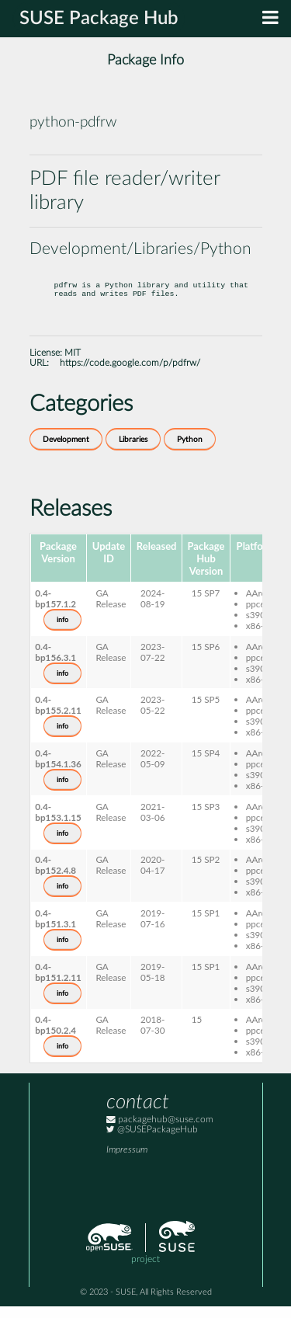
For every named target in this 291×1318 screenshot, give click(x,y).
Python (190, 451)
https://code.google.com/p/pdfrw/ (130, 374)
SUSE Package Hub (98, 18)
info (62, 631)
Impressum (126, 1161)
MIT (72, 364)
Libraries (133, 451)
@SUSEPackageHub (152, 1141)
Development (66, 451)
